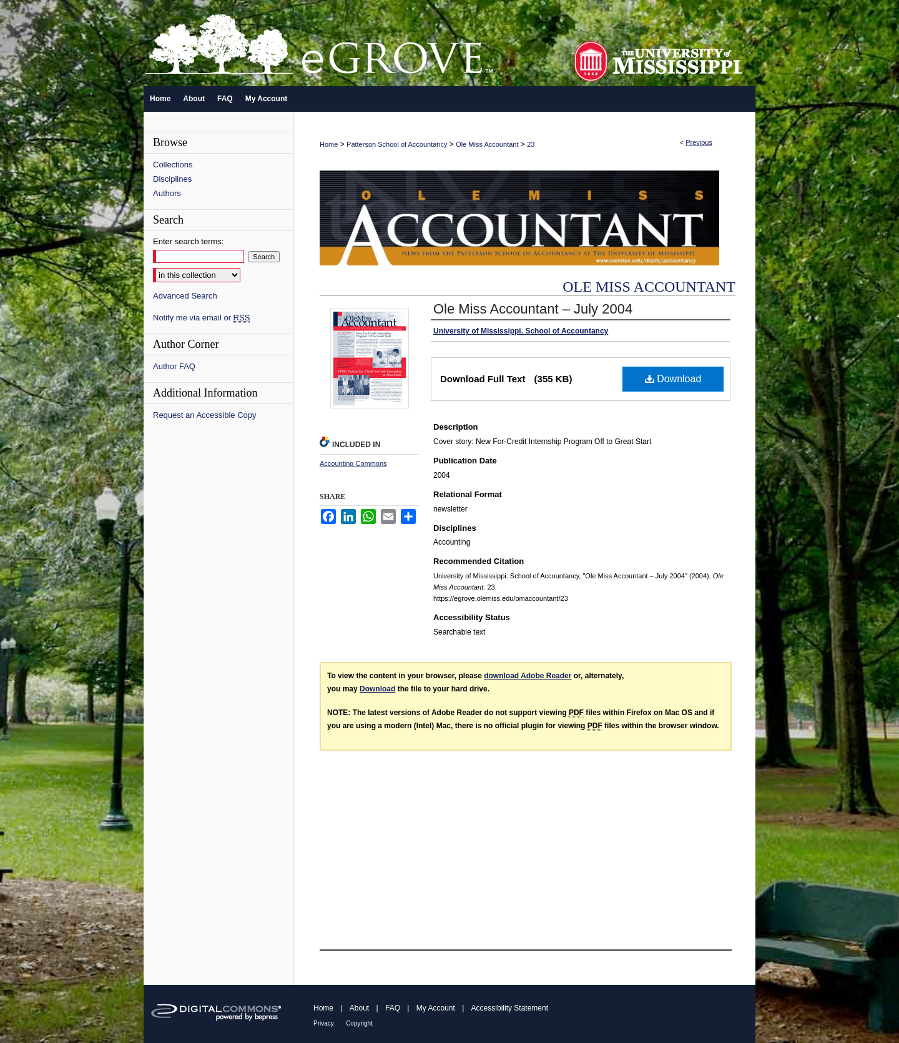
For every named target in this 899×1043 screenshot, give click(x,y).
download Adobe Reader (527, 675)
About (359, 1008)
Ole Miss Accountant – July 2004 (532, 309)
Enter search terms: (188, 241)
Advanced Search (185, 295)
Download (673, 378)
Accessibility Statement (509, 1008)
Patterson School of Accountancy (396, 144)
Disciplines (172, 179)
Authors (167, 193)
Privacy (323, 1023)
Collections (173, 164)
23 (530, 144)
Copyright (359, 1023)
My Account (435, 1008)
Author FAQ (174, 366)
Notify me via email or (201, 317)
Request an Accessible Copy (204, 415)
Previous (698, 142)
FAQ (392, 1008)
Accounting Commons (353, 463)
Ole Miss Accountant (487, 144)
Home (329, 144)
